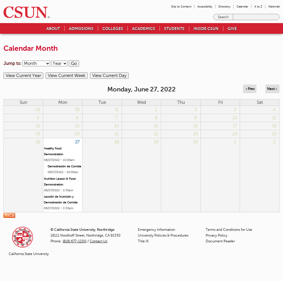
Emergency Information (156, 230)
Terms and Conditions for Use (229, 230)
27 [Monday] (77, 142)
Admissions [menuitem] (81, 28)
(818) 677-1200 (75, 241)
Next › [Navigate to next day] (272, 89)
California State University (29, 254)
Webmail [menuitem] (274, 6)
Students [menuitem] (174, 28)
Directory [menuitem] (224, 6)
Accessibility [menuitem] (204, 6)
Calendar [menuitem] (242, 6)
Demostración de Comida (64, 166)
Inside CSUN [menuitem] (206, 28)
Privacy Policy (216, 235)
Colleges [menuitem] (112, 28)
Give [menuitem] (232, 28)
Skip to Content (181, 6)
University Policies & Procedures (163, 235)
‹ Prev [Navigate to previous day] (250, 89)
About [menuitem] (53, 28)
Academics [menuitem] (143, 28)
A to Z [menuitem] (258, 6)
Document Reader (220, 241)
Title (143, 241)
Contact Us (98, 241)
